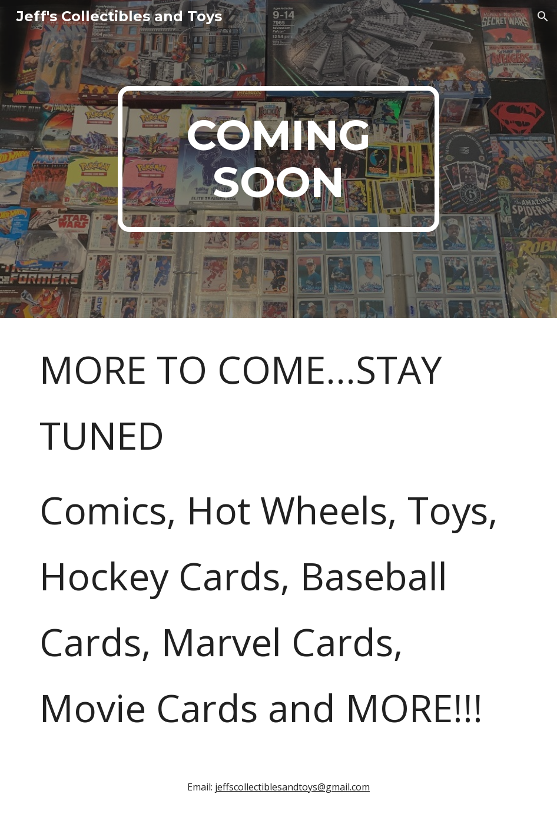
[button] (543, 16)
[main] (278, 159)
